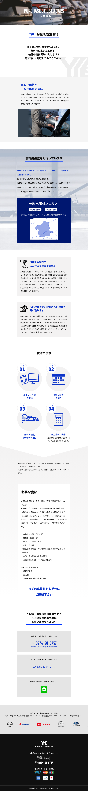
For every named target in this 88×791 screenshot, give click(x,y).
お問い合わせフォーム (46, 669)
